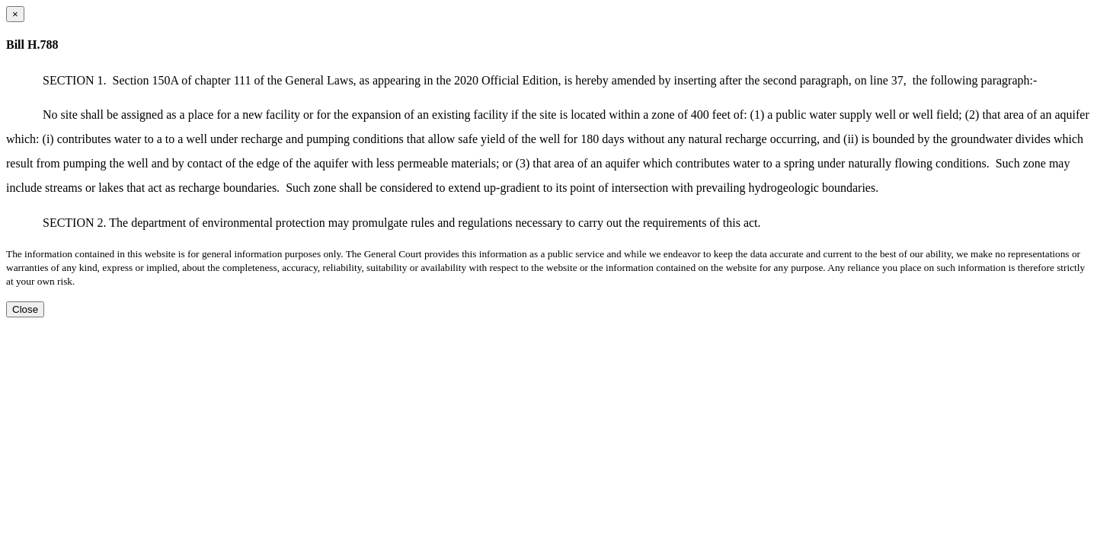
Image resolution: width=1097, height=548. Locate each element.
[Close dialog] (15, 14)
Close (25, 309)
